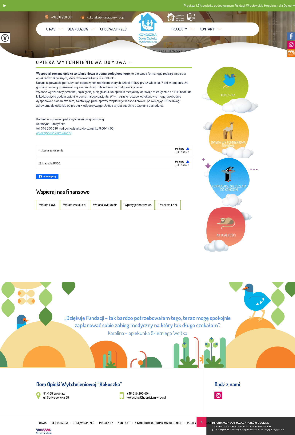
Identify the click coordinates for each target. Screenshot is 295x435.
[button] (5, 5)
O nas (50, 28)
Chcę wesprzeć (113, 28)
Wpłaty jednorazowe (138, 205)
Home (161, 51)
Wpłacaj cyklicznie (105, 205)
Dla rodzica (78, 28)
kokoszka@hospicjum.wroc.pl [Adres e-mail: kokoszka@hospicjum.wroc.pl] (146, 397)
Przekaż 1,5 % (168, 205)
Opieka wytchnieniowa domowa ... (229, 51)
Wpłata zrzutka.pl (74, 205)
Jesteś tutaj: (151, 51)
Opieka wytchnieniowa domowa (81, 62)
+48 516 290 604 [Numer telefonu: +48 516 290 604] (138, 393)
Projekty (178, 28)
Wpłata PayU (47, 205)
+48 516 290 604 (59, 17)
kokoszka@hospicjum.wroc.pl (102, 17)
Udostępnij (47, 176)
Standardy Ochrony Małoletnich (158, 422)
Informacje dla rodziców (194, 51)
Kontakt (207, 28)
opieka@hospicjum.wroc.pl (53, 133)
